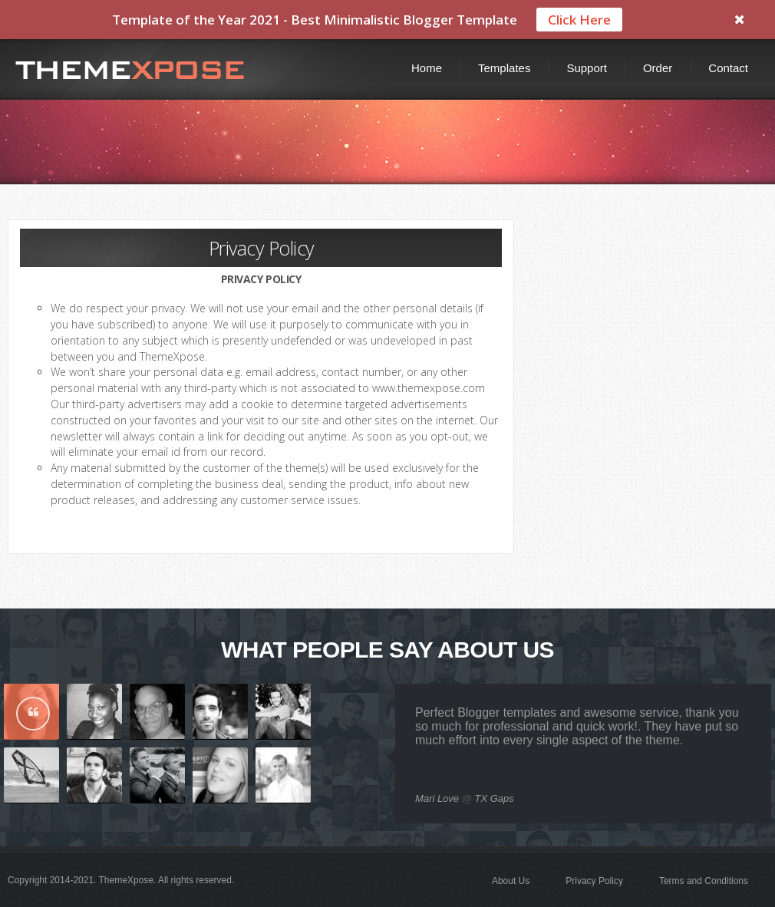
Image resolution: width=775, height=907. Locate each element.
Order (657, 67)
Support (586, 67)
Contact (728, 67)
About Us (510, 881)
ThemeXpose (126, 880)
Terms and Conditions (703, 881)
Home (426, 67)
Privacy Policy (594, 881)
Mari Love (437, 798)
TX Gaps (494, 798)
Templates (504, 67)
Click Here (579, 19)
